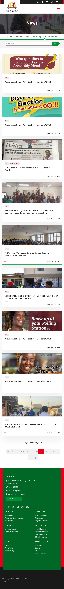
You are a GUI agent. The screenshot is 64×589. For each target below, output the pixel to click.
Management (39, 518)
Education (19, 37)
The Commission (41, 515)
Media (7, 542)
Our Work (9, 525)
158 (54, 465)
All (7, 37)
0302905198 (13, 487)
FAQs (7, 553)
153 (31, 465)
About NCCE (9, 515)
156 (45, 465)
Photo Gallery (9, 548)
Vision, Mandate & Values (14, 518)
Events (27, 37)
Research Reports (41, 532)
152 (27, 465)
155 (40, 465)
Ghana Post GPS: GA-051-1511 (19, 494)
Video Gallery (9, 551)
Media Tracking (36, 37)
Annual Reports (40, 529)
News (44, 37)
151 (22, 465)
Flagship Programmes (12, 532)
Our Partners (9, 521)
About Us (9, 512)
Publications (41, 525)
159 (58, 465)
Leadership (40, 512)
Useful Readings (41, 534)
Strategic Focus (10, 529)
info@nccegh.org (15, 491)
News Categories (43, 542)
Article (12, 37)
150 (17, 465)
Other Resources (41, 537)
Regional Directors (41, 521)
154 (36, 465)
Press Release (53, 37)
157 (49, 465)
